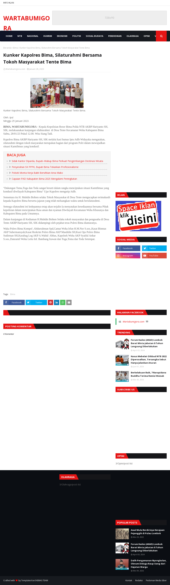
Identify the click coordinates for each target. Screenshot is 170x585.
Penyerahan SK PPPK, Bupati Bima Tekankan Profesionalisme (45, 167)
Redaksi (139, 580)
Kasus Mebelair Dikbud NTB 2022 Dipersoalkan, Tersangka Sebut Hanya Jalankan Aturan (149, 359)
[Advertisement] (57, 266)
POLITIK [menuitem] (76, 35)
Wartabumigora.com (15, 69)
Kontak (129, 580)
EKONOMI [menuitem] (62, 35)
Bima (15, 47)
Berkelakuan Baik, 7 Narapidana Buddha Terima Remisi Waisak (148, 374)
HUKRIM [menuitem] (47, 35)
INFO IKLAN (8, 2)
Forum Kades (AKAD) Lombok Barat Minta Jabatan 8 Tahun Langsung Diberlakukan (147, 343)
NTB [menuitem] (19, 35)
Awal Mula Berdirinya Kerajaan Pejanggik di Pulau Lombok (148, 531)
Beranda (7, 47)
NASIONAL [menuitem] (32, 35)
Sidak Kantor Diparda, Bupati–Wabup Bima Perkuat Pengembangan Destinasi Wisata (57, 161)
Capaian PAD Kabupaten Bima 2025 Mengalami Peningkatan (44, 178)
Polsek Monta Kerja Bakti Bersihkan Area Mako (37, 172)
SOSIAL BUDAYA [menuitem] (94, 35)
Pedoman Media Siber (156, 580)
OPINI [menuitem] (147, 35)
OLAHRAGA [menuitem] (133, 35)
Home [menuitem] (9, 35)
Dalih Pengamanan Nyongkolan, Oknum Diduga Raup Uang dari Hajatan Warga (149, 563)
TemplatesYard (28, 580)
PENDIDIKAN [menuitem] (115, 35)
